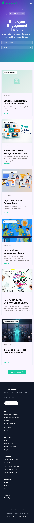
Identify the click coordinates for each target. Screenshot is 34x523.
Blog (5, 440)
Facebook (23, 510)
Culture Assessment (10, 446)
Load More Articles (17, 372)
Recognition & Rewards (11, 414)
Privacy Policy (11, 516)
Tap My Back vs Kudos (10, 472)
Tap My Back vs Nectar (10, 469)
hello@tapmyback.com (10, 498)
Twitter (16, 510)
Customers (7, 489)
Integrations (7, 427)
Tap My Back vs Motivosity (11, 466)
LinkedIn (10, 510)
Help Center (7, 450)
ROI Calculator (8, 443)
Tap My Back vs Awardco (11, 463)
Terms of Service (22, 516)
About (6, 482)
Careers (6, 485)
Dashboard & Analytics (10, 424)
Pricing (6, 430)
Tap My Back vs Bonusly (11, 459)
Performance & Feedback (11, 417)
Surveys (6, 420)
